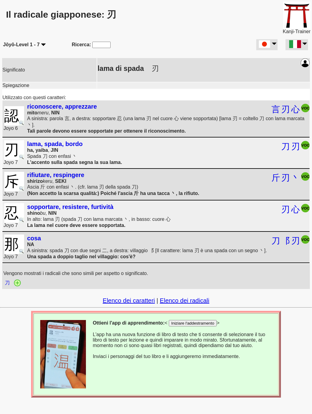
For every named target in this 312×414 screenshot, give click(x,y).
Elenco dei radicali (184, 300)
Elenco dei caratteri (129, 300)
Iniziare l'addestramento (192, 323)
